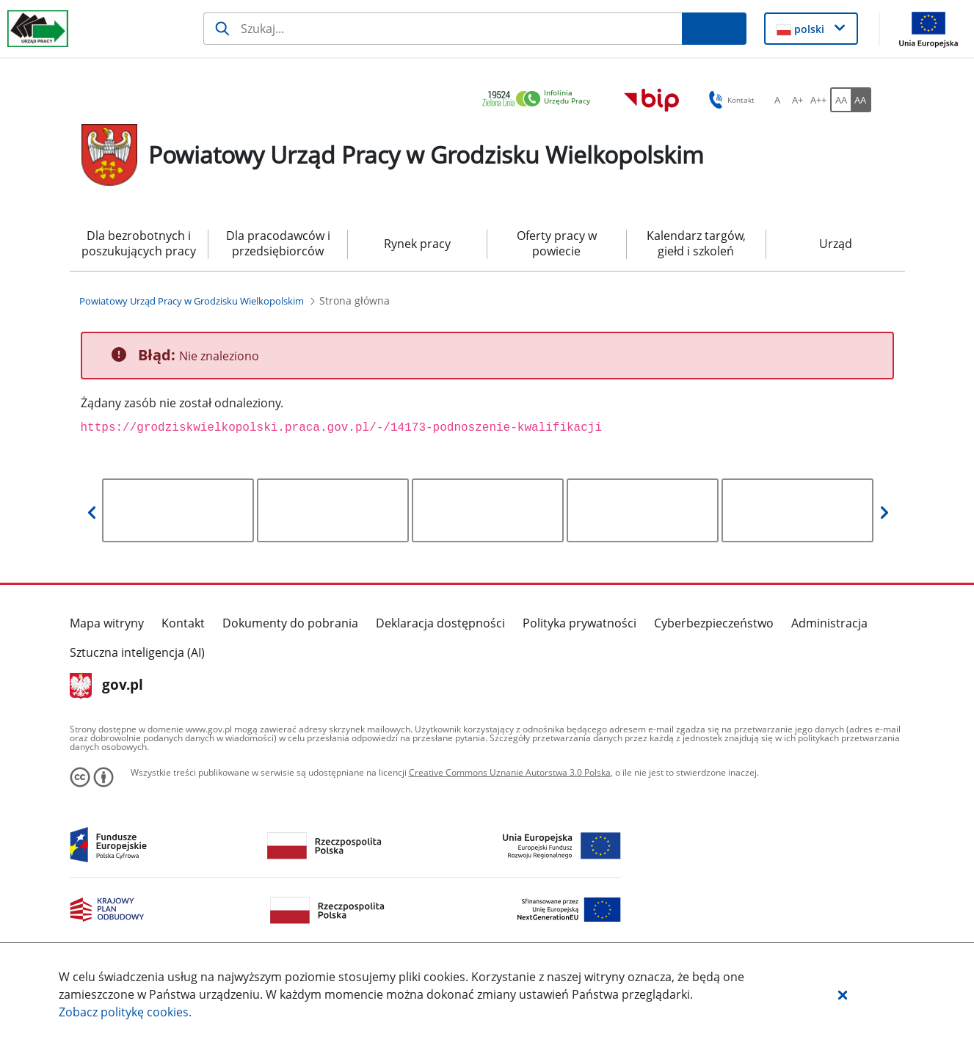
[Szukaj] (442, 28)
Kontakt (183, 623)
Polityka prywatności (579, 623)
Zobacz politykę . (125, 1012)
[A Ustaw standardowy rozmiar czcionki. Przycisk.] (777, 100)
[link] (540, 99)
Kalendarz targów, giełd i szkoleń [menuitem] (696, 243)
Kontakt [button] (729, 100)
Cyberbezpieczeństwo (714, 623)
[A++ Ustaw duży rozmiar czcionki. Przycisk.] (818, 100)
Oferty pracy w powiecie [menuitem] (557, 243)
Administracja (829, 623)
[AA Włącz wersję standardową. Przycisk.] (840, 99)
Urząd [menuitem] (835, 244)
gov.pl (107, 686)
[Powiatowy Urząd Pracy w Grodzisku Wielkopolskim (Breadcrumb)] (191, 301)
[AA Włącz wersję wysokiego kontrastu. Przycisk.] (861, 99)
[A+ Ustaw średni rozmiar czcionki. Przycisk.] (798, 100)
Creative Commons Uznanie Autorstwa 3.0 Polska (510, 772)
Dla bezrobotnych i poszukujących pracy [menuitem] (138, 243)
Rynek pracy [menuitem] (417, 244)
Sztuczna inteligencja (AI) (137, 652)
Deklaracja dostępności (440, 623)
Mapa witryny (107, 623)
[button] (843, 994)
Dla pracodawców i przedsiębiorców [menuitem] (278, 243)
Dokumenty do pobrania (290, 623)
